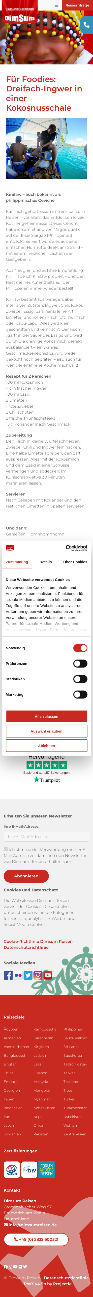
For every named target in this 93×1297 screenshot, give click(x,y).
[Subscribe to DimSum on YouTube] (47, 975)
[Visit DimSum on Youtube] (16, 1267)
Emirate (10, 1081)
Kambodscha (44, 1029)
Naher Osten (44, 1108)
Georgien (12, 1090)
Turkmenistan (75, 1108)
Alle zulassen (46, 716)
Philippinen (73, 1029)
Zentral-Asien (74, 1134)
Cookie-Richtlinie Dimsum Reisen (38, 941)
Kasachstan (43, 1038)
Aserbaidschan (16, 1046)
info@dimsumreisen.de (30, 1225)
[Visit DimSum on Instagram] (11, 1267)
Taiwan (69, 1073)
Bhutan (10, 1064)
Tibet (67, 1090)
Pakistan (40, 1134)
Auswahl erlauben (46, 731)
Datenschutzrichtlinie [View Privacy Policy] (66, 1278)
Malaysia (40, 1081)
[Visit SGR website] (12, 1168)
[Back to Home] (20, 12)
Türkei (68, 1099)
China (9, 1073)
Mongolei (41, 1090)
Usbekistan (73, 1116)
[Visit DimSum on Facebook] (9, 975)
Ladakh (39, 1055)
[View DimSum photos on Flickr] (19, 975)
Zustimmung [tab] (17, 562)
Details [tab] (46, 562)
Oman (38, 1125)
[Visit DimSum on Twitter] (25, 1267)
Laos (37, 1064)
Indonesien (13, 1108)
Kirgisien (41, 1046)
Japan (9, 1125)
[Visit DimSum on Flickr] (21, 1267)
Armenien (12, 1038)
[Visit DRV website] (29, 1168)
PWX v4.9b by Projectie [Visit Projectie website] (48, 1284)
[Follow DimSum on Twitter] (28, 975)
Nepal (38, 1116)
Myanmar (41, 1099)
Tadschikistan (75, 1064)
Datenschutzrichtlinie (26, 947)
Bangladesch (15, 1055)
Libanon (40, 1073)
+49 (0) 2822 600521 (36, 1239)
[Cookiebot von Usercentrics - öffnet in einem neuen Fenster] (66, 548)
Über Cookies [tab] (75, 562)
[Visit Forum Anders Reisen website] (46, 1168)
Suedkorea (72, 1055)
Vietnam (70, 1125)
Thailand (70, 1081)
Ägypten (11, 1029)
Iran (7, 1116)
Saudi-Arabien (75, 1038)
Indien (9, 1099)
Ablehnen (46, 746)
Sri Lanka (71, 1046)
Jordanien (12, 1134)
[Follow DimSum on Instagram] (38, 975)
